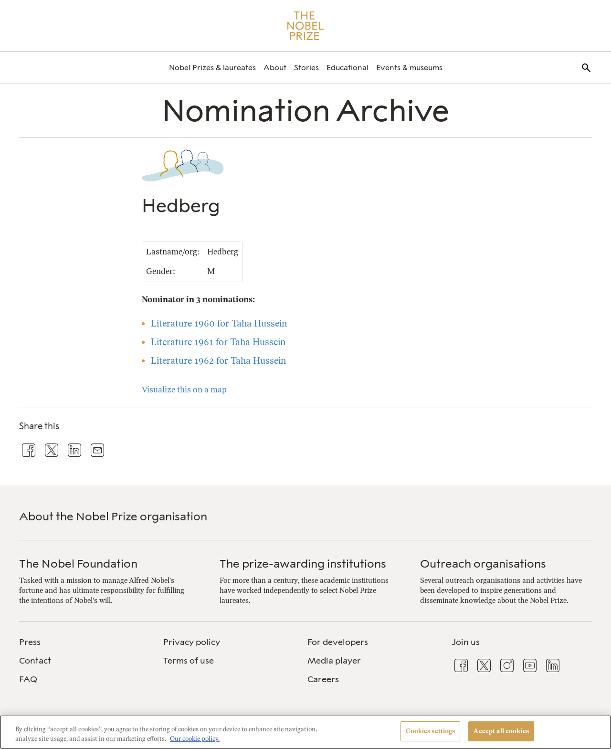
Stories (306, 67)
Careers (323, 679)
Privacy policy (191, 642)
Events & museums (409, 67)
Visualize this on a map (184, 389)
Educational (348, 67)
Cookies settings (430, 731)
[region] (305, 732)
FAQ (28, 679)
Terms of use (188, 660)
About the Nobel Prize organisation (113, 516)
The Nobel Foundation (78, 563)
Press (30, 642)
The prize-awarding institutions (303, 563)
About (274, 67)
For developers (337, 642)
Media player (334, 660)
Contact (35, 660)
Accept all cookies (501, 731)
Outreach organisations (483, 563)
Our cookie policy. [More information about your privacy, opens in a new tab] (195, 738)
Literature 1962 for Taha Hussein (218, 360)
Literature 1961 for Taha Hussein (218, 342)
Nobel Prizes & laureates (212, 67)
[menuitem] (212, 68)
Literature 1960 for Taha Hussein (219, 323)
